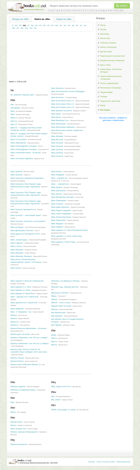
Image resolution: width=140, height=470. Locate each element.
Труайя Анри (68, 156)
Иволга (13, 425)
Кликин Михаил (30, 253)
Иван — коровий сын (60, 184)
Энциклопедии (106, 92)
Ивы (53, 396)
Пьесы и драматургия (109, 83)
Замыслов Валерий (82, 101)
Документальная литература (112, 60)
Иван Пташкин (57, 204)
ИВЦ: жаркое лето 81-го (61, 386)
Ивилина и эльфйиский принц (23, 390)
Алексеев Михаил (35, 444)
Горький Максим (70, 139)
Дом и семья (105, 65)
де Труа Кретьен (82, 409)
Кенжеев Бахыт (70, 88)
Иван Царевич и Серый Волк (23, 293)
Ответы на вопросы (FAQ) (105, 462)
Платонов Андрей (57, 94)
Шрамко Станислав (25, 425)
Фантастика (105, 38)
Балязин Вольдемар (18, 181)
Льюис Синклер (29, 422)
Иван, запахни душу (19, 240)
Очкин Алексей (38, 312)
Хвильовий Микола (70, 316)
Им (56, 25)
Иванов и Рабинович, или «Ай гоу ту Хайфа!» (30, 343)
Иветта (54, 338)
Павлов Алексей (73, 220)
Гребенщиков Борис (32, 243)
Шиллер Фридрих (33, 386)
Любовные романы (108, 43)
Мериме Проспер (22, 402)
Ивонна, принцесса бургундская (24, 432)
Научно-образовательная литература (111, 77)
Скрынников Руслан (25, 124)
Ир (73, 25)
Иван (13, 111)
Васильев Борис (17, 354)
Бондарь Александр (70, 187)
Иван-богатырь (57, 97)
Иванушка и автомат (59, 293)
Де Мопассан (63, 338)
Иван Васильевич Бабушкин (63, 127)
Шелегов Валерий (29, 246)
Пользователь (25, 325)
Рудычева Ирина (33, 143)
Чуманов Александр (78, 207)
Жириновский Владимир (37, 240)
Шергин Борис (77, 210)
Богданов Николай (79, 217)
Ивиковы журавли (18, 386)
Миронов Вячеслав (32, 358)
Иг (28, 25)
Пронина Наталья (17, 224)
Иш (22, 28)
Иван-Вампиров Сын (60, 120)
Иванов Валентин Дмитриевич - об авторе (28, 328)
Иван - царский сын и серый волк (25, 297)
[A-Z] (117, 10)
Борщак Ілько (65, 322)
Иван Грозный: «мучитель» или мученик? (28, 221)
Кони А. (40, 146)
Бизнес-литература (108, 47)
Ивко (13, 402)
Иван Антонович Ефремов (22, 158)
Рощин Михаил (67, 117)
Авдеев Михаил (23, 318)
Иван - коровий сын (59, 178)
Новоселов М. (81, 127)
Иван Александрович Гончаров (24, 146)
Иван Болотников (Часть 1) (62, 101)
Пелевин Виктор (73, 190)
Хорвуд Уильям (67, 400)
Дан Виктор (77, 386)
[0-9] (121, 10)
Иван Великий (57, 136)
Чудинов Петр (39, 158)
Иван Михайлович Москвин (62, 197)
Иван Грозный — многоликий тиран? (26, 215)
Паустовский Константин (71, 114)
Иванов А (14, 325)
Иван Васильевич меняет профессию (67, 130)
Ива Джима (15, 108)
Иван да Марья (17, 227)
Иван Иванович (17, 250)
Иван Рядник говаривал (61, 210)
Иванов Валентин (17, 331)
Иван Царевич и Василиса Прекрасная (27, 281)
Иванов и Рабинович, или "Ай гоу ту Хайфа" (29, 338)
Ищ (26, 28)
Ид (32, 25)
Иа (16, 25)
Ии (44, 25)
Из (40, 25)
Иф (13, 28)
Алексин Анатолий (65, 309)
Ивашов (54, 309)
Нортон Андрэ (33, 429)
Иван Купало (56, 194)
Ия (35, 28)
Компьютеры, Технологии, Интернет (111, 70)
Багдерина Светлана (58, 233)
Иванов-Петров (17, 361)
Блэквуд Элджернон (63, 396)
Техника (103, 97)
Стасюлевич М (43, 149)
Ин (61, 25)
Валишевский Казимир (72, 146)
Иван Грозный (57, 143)
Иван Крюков (56, 187)
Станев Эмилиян (71, 175)
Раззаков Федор (57, 133)
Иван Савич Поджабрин (61, 214)
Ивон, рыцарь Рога (18, 429)
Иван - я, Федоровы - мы (21, 312)
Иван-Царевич (57, 227)
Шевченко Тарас (69, 325)
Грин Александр (21, 104)
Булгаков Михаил (73, 124)
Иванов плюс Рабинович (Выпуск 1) (26, 364)
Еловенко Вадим (64, 335)
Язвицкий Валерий (33, 130)
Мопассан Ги (62, 345)
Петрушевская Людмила (67, 299)
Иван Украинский (58, 220)
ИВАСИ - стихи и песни (61, 303)
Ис (77, 25)
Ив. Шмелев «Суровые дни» (22, 95)
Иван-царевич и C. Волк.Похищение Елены (69, 230)
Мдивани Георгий (79, 110)
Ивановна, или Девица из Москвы (65, 281)
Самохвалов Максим (32, 309)
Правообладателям (123, 462)
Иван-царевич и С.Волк (20, 290)
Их (18, 28)
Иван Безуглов (57, 88)
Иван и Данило (17, 243)
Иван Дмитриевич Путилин (22, 230)
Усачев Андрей (75, 184)
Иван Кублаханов (58, 190)
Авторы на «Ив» (20, 19)
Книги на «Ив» (42, 19)
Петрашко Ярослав (77, 120)
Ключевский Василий (25, 121)
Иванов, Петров (17, 358)
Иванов (14, 315)
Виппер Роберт (29, 171)
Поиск (123, 6)
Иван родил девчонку (60, 207)
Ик (48, 25)
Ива (12, 104)
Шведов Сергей (41, 293)
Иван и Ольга (16, 246)
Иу (85, 25)
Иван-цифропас (17, 309)
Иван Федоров (57, 224)
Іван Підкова (56, 325)
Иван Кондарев (57, 175)
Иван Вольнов (57, 140)
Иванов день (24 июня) (20, 334)
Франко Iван (71, 312)
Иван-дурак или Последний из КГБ (25, 234)
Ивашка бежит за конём (61, 306)
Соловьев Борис (71, 97)
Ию (31, 28)
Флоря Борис (69, 153)
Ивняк (13, 412)
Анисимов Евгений (34, 139)
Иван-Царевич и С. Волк (21, 287)
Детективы (104, 34)
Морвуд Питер (70, 227)
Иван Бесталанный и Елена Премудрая (68, 91)
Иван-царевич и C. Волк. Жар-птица (66, 236)
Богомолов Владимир (24, 111)
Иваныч (54, 299)
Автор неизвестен (31, 361)
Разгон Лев (79, 197)
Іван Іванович (56, 316)
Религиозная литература (110, 88)
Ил (52, 25)
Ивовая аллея (16, 422)
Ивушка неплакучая (19, 444)
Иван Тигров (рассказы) (61, 217)
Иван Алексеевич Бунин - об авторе (26, 153)
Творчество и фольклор (110, 101)
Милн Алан (35, 334)
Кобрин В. (27, 175)
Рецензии (91, 462)
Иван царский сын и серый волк (24, 303)
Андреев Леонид (42, 95)
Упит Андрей (21, 412)
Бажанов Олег (25, 322)
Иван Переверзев (58, 200)
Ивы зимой (55, 400)
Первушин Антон (76, 293)
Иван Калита (16, 268)
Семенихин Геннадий (72, 204)
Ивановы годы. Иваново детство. (65, 287)
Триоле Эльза (63, 341)
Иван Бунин (56, 114)
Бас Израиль (69, 223)
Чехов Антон (22, 315)
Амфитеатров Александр (72, 194)
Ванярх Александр (22, 114)
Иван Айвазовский (18, 143)
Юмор (102, 105)
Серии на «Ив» (64, 19)
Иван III (14, 118)
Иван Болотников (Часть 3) (62, 107)
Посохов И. (62, 296)
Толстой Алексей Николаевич (35, 227)
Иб (20, 25)
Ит (81, 25)
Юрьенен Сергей (27, 108)
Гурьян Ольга (77, 306)
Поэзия (103, 29)
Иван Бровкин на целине (61, 111)
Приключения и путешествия (112, 56)
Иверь (53, 335)
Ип (69, 25)
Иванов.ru (15, 322)
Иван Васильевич (58, 124)
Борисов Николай (24, 118)
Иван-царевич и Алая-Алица (63, 242)
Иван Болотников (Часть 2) (62, 104)
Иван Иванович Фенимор (21, 256)
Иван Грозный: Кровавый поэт (23, 209)
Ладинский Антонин (40, 256)
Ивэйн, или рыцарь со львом (63, 410)
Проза (102, 25)
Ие (36, 25)
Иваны (54, 296)
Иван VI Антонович (18, 139)
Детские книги (106, 52)
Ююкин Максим (68, 171)
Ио (65, 25)
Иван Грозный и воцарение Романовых (27, 178)
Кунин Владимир (17, 340)
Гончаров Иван (78, 214)
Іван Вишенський (58, 312)
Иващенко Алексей (79, 302)
